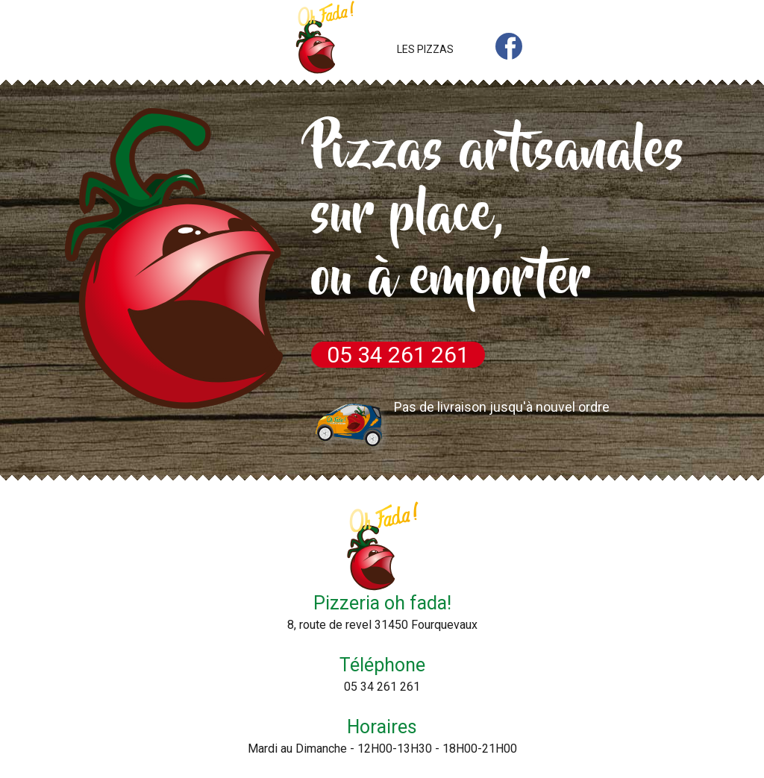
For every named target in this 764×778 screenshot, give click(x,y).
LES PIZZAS (425, 49)
